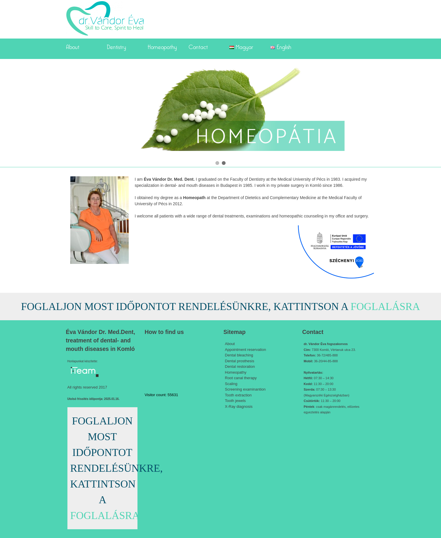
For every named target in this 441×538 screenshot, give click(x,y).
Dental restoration (240, 366)
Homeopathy (162, 45)
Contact (198, 45)
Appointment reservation (245, 349)
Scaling (231, 384)
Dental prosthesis (239, 361)
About (72, 45)
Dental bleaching (239, 355)
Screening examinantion (245, 389)
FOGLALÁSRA (385, 306)
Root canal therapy (241, 378)
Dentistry (116, 45)
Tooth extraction (238, 395)
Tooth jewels (235, 400)
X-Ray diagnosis (239, 406)
